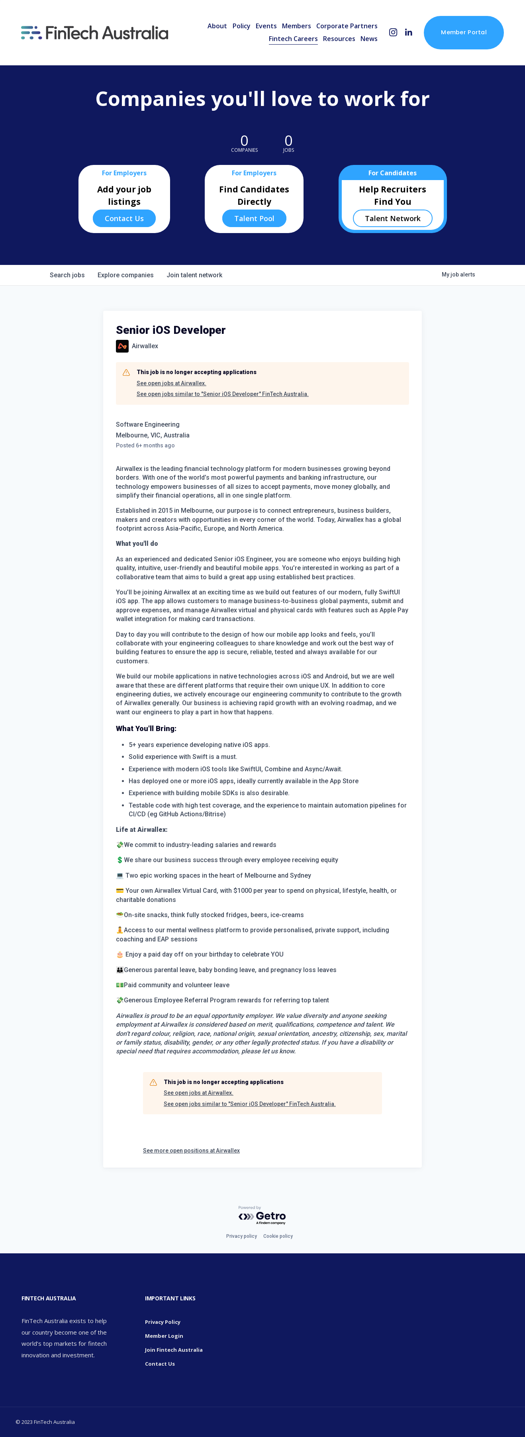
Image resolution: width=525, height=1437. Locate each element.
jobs (67, 275)
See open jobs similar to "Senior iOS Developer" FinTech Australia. (223, 394)
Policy (242, 26)
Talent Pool (254, 218)
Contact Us (124, 218)
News (369, 38)
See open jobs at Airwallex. (171, 383)
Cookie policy (278, 1236)
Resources (339, 38)
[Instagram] (393, 32)
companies (126, 275)
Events (266, 26)
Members (296, 26)
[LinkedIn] (408, 32)
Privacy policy (241, 1236)
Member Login (164, 1335)
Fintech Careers (293, 38)
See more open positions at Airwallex (191, 1150)
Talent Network (393, 218)
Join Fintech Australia (174, 1349)
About (217, 26)
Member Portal (464, 32)
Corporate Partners (347, 26)
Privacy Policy (162, 1321)
